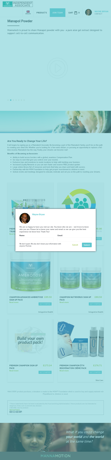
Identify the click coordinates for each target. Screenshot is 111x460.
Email (60, 235)
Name (22, 235)
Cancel (75, 245)
